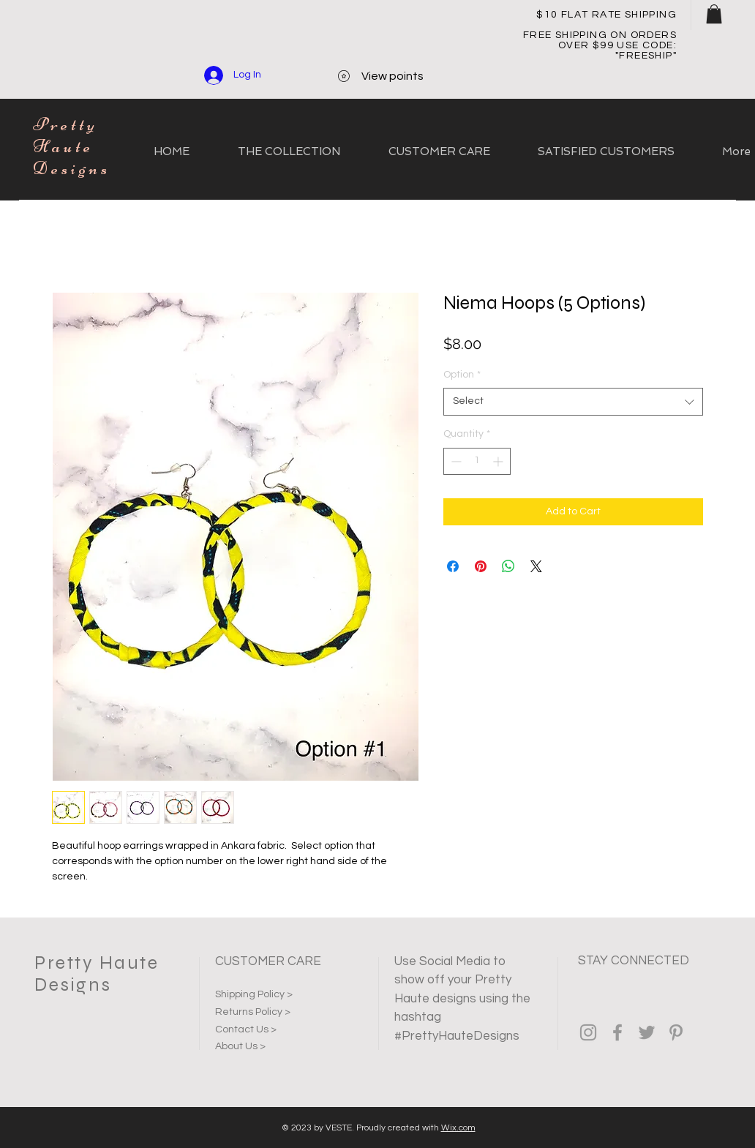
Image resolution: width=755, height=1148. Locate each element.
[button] (714, 13)
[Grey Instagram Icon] (588, 1032)
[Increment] (499, 461)
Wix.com (458, 1128)
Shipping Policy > (254, 994)
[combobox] (573, 402)
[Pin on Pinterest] (480, 566)
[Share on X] (536, 566)
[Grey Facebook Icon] (617, 1032)
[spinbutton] (477, 461)
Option (462, 374)
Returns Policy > (252, 1012)
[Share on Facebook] (453, 566)
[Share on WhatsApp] (508, 566)
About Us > (240, 1046)
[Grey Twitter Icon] (647, 1032)
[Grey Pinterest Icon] (676, 1032)
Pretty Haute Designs (71, 146)
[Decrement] (455, 461)
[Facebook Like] (586, 1070)
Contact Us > (246, 1029)
